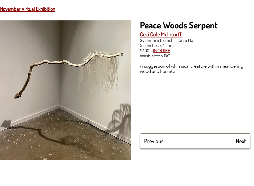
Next (241, 140)
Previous (154, 140)
